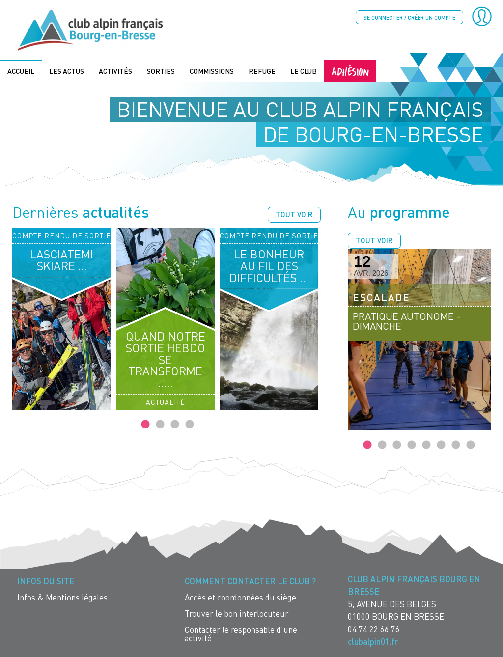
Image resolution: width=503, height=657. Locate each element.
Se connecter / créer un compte (409, 17)
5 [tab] (426, 444)
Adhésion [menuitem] (350, 70)
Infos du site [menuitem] (45, 580)
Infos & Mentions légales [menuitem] (62, 596)
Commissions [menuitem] (212, 70)
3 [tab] (175, 423)
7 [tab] (456, 444)
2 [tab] (160, 423)
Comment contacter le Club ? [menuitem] (250, 580)
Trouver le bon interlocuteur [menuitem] (236, 612)
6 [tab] (441, 444)
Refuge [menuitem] (262, 70)
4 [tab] (190, 423)
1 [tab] (145, 423)
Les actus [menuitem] (66, 70)
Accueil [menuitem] (20, 70)
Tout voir (294, 213)
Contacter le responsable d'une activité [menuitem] (241, 633)
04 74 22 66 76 (374, 628)
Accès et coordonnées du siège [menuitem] (240, 596)
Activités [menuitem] (115, 70)
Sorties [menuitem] (161, 70)
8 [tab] (470, 444)
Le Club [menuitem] (303, 70)
